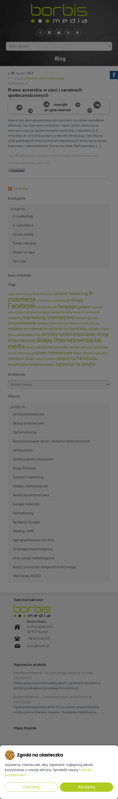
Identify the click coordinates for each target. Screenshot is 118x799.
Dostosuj (31, 787)
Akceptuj (86, 787)
